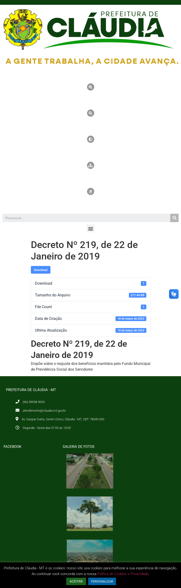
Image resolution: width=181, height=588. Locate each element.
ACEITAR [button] (76, 581)
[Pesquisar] (174, 218)
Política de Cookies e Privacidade (122, 574)
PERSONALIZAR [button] (102, 581)
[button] (90, 228)
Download (40, 270)
